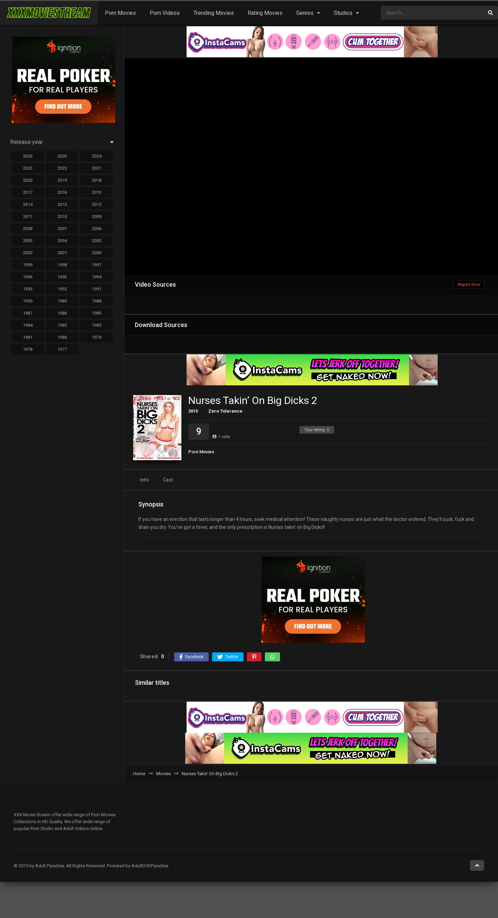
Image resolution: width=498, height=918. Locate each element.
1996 (27, 276)
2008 (27, 228)
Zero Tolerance (225, 411)
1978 (27, 349)
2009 (96, 216)
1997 (96, 264)
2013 (62, 204)
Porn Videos (165, 13)
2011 (27, 216)
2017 (27, 192)
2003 (96, 240)
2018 (96, 180)
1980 (62, 337)
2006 (96, 228)
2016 (62, 192)
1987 (27, 313)
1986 (62, 313)
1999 (27, 264)
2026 (27, 156)
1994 (96, 276)
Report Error (469, 284)
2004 (62, 240)
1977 (62, 349)
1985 (96, 313)
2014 (27, 204)
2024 (96, 156)
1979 (96, 337)
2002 (27, 252)
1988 (96, 301)
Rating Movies (265, 13)
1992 (62, 289)
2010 (62, 216)
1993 (27, 289)
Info (144, 480)
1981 (27, 337)
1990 (27, 301)
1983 (62, 325)
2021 (96, 168)
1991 (96, 289)
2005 (27, 240)
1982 (96, 325)
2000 (96, 252)
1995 (62, 276)
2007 (62, 228)
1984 (27, 325)
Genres (304, 13)
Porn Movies (120, 13)
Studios (343, 13)
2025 (62, 156)
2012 (96, 204)
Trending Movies (213, 13)
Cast (168, 480)
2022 (62, 168)
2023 (27, 168)
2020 (27, 180)
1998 (62, 264)
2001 (62, 252)
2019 (62, 180)
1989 (62, 301)
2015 (193, 411)
